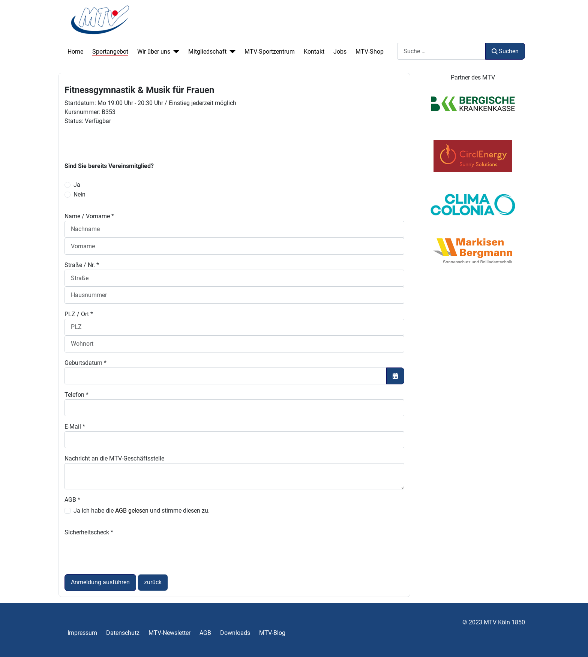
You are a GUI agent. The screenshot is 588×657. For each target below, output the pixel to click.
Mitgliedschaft (207, 51)
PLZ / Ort (78, 314)
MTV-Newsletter (169, 632)
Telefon (76, 394)
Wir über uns (153, 51)
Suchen (505, 51)
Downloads (235, 632)
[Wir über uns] (174, 51)
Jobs (339, 51)
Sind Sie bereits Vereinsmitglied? (109, 166)
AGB (72, 499)
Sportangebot (110, 51)
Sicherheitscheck (88, 532)
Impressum (82, 632)
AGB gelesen (131, 510)
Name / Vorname (89, 216)
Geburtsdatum (85, 362)
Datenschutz (123, 632)
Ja (77, 184)
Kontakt (314, 51)
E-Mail (74, 426)
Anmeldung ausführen (100, 582)
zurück (153, 582)
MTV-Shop (370, 51)
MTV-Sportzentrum (269, 51)
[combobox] (441, 51)
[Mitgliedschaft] (231, 51)
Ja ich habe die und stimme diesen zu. (142, 510)
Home (75, 51)
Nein (80, 194)
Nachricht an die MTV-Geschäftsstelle (114, 458)
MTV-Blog (272, 632)
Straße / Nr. (81, 264)
